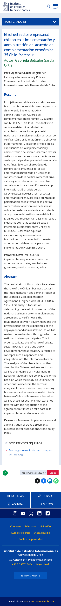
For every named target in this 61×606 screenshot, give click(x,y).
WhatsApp (56, 481)
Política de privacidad (30, 539)
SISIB (25, 601)
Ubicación (45, 526)
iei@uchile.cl (42, 564)
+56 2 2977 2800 (22, 564)
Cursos (48, 496)
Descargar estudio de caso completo (31, 452)
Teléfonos (30, 526)
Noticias (17, 496)
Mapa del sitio (42, 532)
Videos (48, 504)
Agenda (17, 504)
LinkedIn (49, 480)
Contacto (15, 526)
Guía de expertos (20, 532)
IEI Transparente (30, 575)
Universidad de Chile (44, 601)
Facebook (43, 481)
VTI (32, 601)
